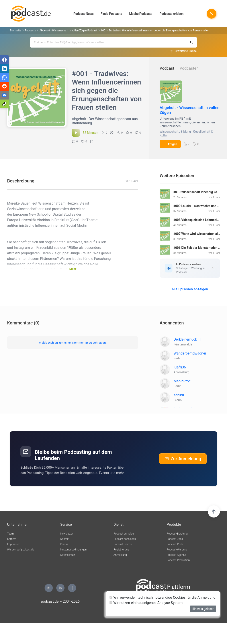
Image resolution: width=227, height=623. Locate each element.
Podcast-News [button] (83, 13)
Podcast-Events (123, 544)
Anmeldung (120, 554)
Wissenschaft (169, 131)
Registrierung (121, 549)
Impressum (13, 544)
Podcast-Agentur (176, 554)
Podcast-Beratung (177, 533)
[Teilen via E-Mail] (4, 95)
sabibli (179, 395)
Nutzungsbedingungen (73, 549)
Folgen (170, 144)
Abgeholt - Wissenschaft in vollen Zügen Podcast (68, 30)
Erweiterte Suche (186, 51)
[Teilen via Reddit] (4, 86)
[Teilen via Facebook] (4, 59)
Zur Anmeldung (183, 458)
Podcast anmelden (124, 533)
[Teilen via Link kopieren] (4, 104)
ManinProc (182, 381)
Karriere (11, 539)
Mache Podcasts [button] (140, 13)
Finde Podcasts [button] (111, 13)
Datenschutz (67, 554)
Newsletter (66, 533)
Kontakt (64, 539)
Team (10, 533)
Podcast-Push (175, 544)
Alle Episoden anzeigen (190, 289)
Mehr (72, 268)
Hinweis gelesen (203, 609)
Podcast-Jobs (175, 539)
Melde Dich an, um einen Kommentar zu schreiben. (72, 342)
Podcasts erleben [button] (171, 13)
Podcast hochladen (125, 539)
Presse (64, 544)
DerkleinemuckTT (187, 339)
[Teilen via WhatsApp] (4, 77)
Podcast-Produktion (178, 560)
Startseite (15, 30)
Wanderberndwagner (190, 353)
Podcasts (30, 30)
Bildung (185, 131)
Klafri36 (180, 367)
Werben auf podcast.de (20, 549)
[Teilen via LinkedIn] (4, 68)
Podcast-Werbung (177, 549)
